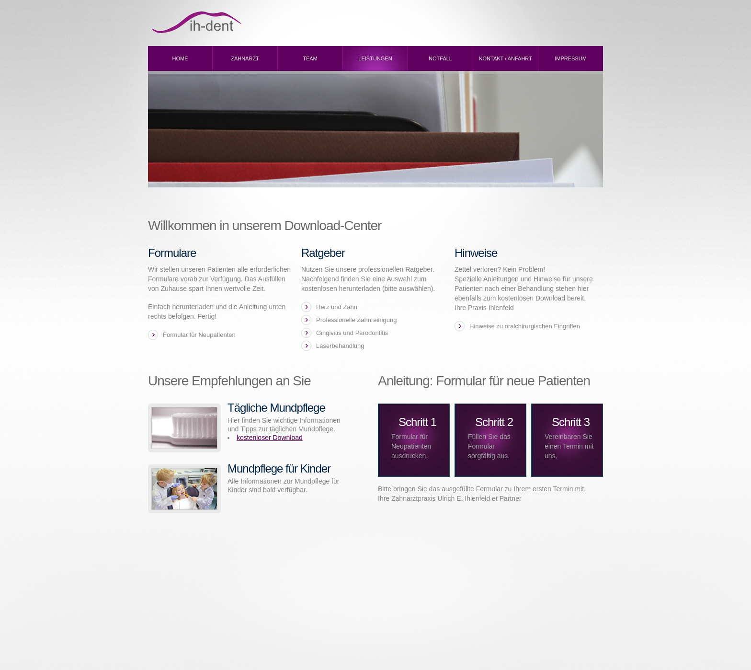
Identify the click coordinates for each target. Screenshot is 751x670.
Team (310, 58)
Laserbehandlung (340, 345)
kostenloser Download (270, 437)
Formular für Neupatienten (199, 334)
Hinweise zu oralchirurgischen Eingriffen (524, 326)
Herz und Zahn (336, 307)
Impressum (571, 58)
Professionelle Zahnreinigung (356, 319)
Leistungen (375, 58)
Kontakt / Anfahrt (505, 58)
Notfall (440, 58)
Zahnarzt (245, 58)
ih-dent (229, 22)
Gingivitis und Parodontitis (352, 332)
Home (180, 58)
